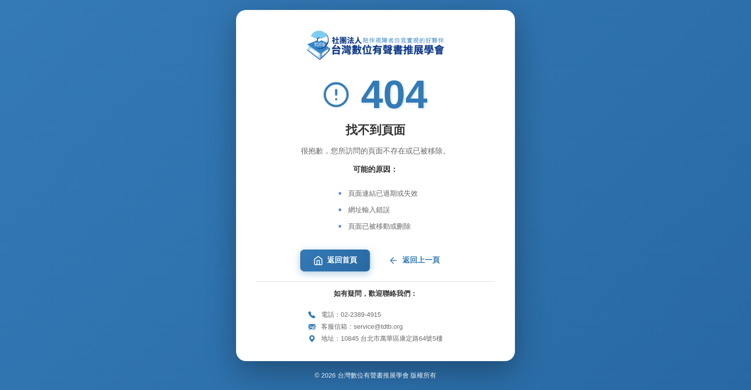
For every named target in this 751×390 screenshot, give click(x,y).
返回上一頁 (414, 260)
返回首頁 (335, 260)
